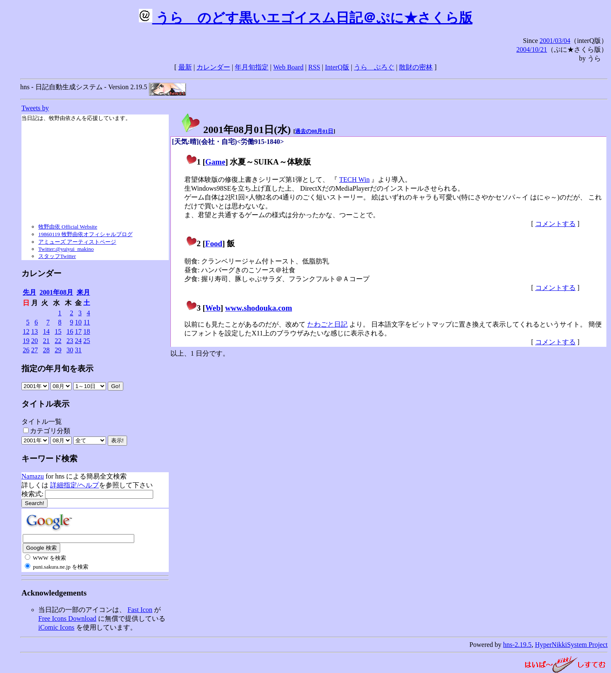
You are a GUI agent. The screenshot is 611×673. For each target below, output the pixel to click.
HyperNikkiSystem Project (571, 644)
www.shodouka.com (258, 307)
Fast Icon (140, 609)
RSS (314, 67)
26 (26, 350)
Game (215, 161)
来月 (83, 292)
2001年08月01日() (236, 129)
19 (26, 340)
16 (69, 331)
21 (46, 340)
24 (78, 340)
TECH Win (354, 179)
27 (34, 350)
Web (212, 307)
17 (78, 331)
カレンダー (213, 67)
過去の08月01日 (314, 131)
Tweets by (35, 108)
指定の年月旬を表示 (57, 368)
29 (58, 350)
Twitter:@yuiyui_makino (66, 249)
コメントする (555, 223)
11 (87, 322)
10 (78, 322)
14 (46, 331)
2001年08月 (56, 292)
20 (34, 340)
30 (69, 350)
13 (34, 331)
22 (58, 340)
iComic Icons (56, 627)
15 (58, 331)
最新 (185, 67)
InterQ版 (337, 67)
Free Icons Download (67, 618)
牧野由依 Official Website (67, 226)
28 (46, 350)
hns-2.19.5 (517, 644)
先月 (29, 292)
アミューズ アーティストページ (77, 242)
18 (86, 331)
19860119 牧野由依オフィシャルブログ (85, 234)
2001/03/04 (554, 40)
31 (78, 350)
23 (69, 340)
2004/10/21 (531, 49)
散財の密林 (416, 67)
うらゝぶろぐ (374, 67)
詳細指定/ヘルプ (74, 485)
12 (26, 331)
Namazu (32, 476)
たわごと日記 (327, 324)
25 (86, 340)
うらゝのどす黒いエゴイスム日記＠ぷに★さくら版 (306, 17)
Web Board (288, 67)
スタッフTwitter (57, 256)
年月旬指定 (251, 67)
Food (214, 243)
